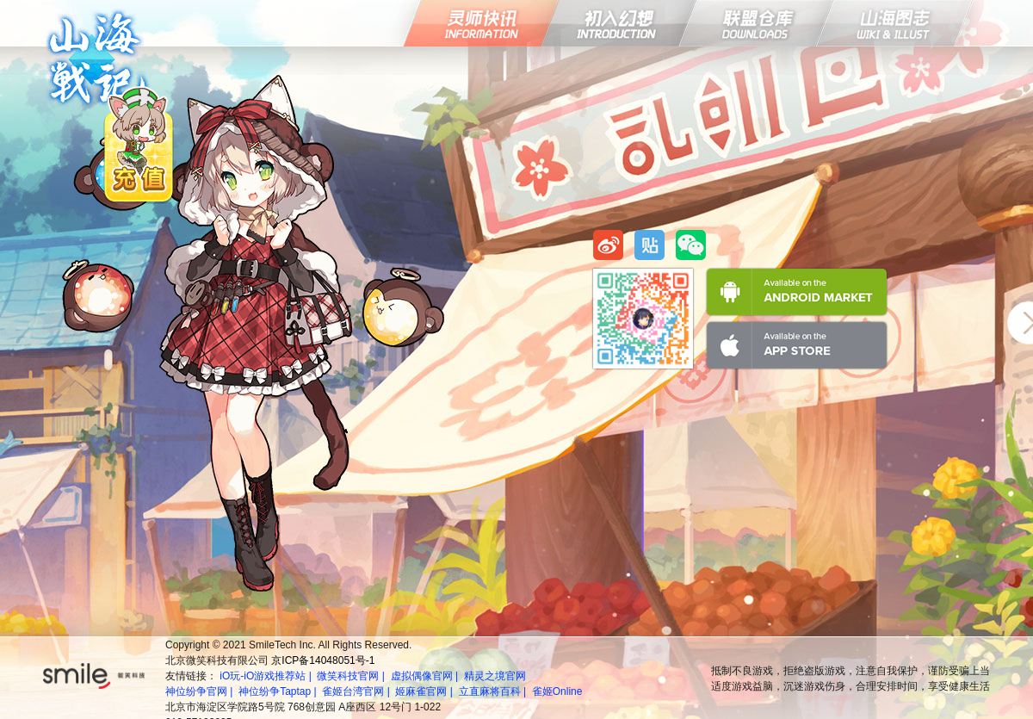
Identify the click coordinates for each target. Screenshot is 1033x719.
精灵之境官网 (495, 676)
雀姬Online (557, 691)
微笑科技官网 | (352, 676)
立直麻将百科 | (494, 691)
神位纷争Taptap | (278, 691)
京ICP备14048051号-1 (322, 660)
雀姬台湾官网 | (357, 691)
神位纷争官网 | (200, 691)
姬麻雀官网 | (425, 691)
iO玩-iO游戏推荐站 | (267, 676)
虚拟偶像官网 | (426, 676)
